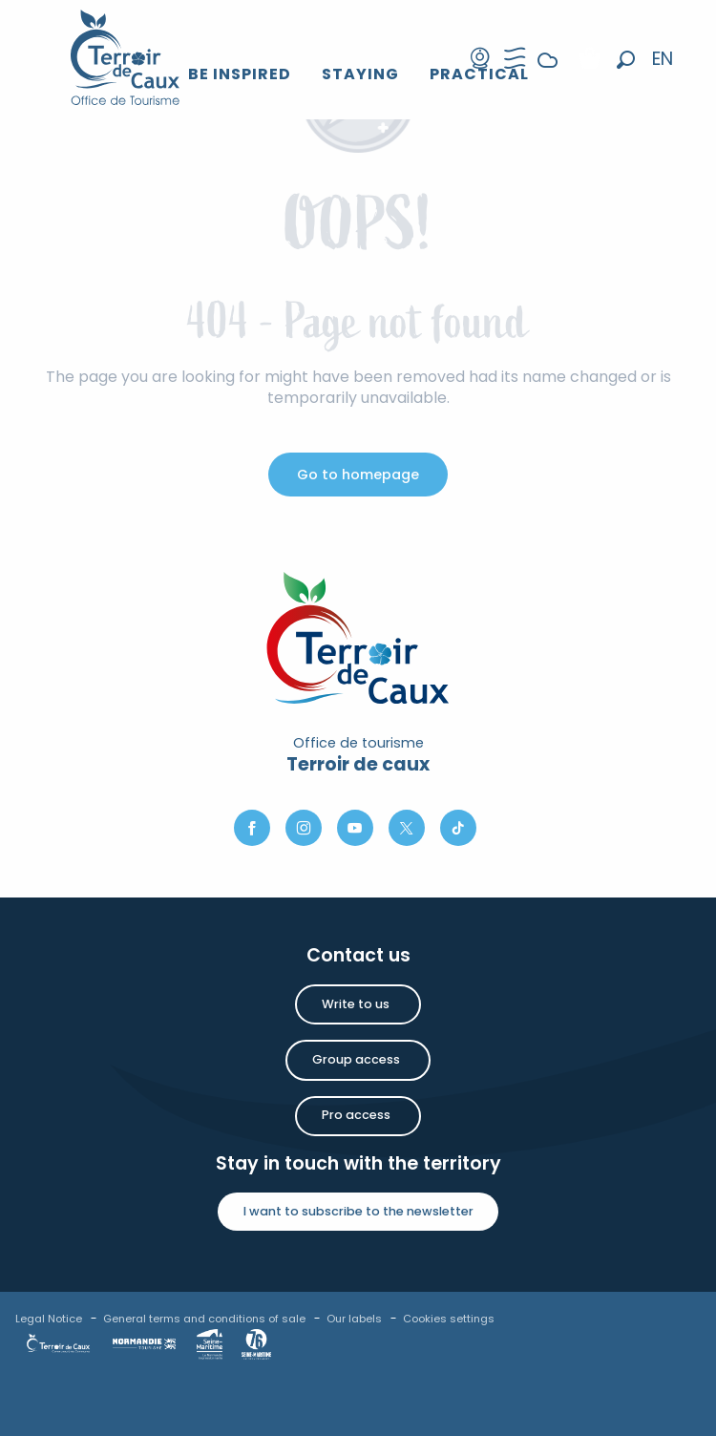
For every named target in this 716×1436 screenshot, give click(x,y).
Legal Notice (48, 1318)
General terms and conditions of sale (204, 1318)
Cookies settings (449, 1318)
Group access (356, 1059)
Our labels (354, 1318)
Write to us (356, 1004)
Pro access (356, 1115)
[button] (625, 59)
